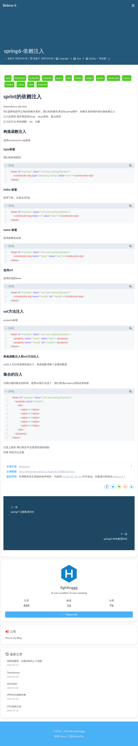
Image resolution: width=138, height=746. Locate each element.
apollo (100, 77)
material (42, 84)
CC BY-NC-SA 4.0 (72, 476)
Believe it (118, 476)
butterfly (34, 77)
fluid (30, 84)
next (8, 77)
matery (9, 84)
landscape (113, 77)
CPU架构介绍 (14, 706)
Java (79, 58)
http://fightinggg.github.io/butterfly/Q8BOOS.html (47, 471)
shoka (78, 77)
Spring (92, 58)
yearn (59, 77)
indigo (89, 77)
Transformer (13, 672)
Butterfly (78, 736)
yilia (68, 77)
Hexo (63, 736)
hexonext (20, 77)
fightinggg (24, 466)
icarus (21, 84)
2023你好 (12, 683)
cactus (126, 77)
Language (64, 58)
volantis (47, 77)
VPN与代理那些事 (16, 694)
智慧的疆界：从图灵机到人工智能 (24, 660)
